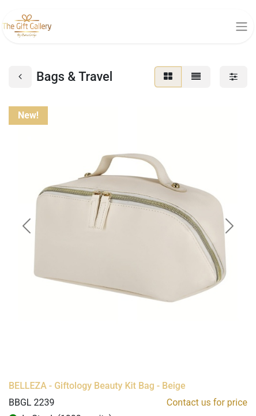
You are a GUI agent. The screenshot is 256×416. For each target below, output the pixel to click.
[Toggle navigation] (241, 26)
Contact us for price (207, 402)
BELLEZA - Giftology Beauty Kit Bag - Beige (97, 385)
